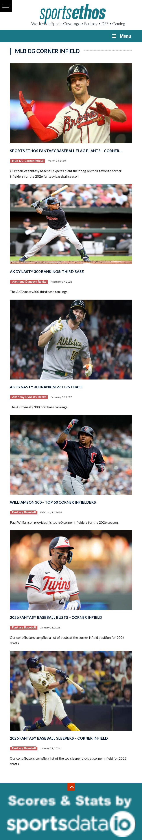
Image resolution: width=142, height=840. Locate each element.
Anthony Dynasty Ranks (29, 282)
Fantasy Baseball (24, 512)
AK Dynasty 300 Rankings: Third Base (47, 271)
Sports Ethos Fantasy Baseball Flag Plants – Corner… (66, 150)
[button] (6, 6)
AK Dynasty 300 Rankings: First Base (46, 387)
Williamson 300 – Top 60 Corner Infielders (53, 502)
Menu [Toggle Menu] (121, 36)
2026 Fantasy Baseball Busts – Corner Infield (56, 617)
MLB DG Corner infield (27, 161)
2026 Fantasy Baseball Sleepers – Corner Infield (59, 738)
